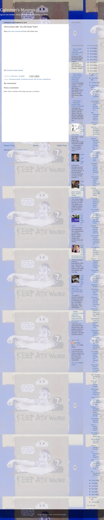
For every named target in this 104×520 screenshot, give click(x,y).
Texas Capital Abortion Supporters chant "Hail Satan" (77, 51)
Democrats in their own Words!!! (95, 441)
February (94, 497)
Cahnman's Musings (17, 10)
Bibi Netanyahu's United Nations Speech (95, 116)
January (94, 502)
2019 (91, 51)
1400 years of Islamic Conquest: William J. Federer (95, 278)
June (93, 486)
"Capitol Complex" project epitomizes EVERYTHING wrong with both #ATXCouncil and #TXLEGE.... (78, 317)
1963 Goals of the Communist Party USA (95, 391)
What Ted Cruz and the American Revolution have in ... (95, 344)
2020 (91, 48)
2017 (91, 57)
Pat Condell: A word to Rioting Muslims (95, 212)
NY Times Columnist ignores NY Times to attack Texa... (95, 202)
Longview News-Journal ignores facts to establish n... (94, 169)
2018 (91, 54)
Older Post (62, 145)
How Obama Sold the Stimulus (95, 420)
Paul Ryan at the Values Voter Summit (95, 291)
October (94, 82)
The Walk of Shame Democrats (95, 434)
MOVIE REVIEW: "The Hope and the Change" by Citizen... (95, 144)
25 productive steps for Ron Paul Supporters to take (95, 400)
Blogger (63, 514)
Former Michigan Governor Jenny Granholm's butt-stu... (95, 411)
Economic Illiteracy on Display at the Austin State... (95, 312)
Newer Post (9, 145)
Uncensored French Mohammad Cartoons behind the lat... (95, 240)
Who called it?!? (94, 271)
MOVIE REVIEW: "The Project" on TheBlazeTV (95, 94)
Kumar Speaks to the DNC (95, 447)
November (95, 78)
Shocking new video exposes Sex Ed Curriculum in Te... (95, 302)
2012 (91, 71)
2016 (91, 59)
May (93, 489)
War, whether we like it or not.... (95, 376)
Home (35, 145)
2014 (91, 65)
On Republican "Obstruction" (95, 474)
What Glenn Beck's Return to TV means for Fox (95, 368)
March (94, 494)
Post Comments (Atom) (20, 150)
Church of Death (94, 123)
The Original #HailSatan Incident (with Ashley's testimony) (78, 103)
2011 (91, 505)
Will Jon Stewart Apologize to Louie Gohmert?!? (95, 131)
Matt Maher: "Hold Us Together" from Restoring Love (95, 323)
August (94, 480)
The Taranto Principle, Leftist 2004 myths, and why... (95, 181)
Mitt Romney (38, 79)
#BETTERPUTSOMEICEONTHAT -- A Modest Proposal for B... (95, 464)
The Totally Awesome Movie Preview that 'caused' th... (95, 357)
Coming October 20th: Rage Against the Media (95, 192)
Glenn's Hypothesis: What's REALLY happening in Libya (95, 263)
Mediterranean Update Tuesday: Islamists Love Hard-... (95, 156)
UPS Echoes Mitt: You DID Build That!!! (95, 220)
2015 (91, 62)
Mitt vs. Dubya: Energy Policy (94, 427)
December (95, 73)
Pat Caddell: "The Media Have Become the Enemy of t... (95, 105)
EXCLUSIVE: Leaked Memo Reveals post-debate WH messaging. (77, 77)
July (93, 483)
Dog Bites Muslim (94, 285)
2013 (91, 68)
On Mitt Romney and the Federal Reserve (94, 229)
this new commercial (15, 31)
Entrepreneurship (14, 79)
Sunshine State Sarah (14, 70)
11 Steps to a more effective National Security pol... (95, 251)
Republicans (47, 79)
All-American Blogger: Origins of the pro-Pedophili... (95, 334)
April (93, 492)
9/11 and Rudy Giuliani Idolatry (94, 383)
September (95, 85)
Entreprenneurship (27, 79)
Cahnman (77, 343)
